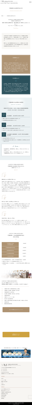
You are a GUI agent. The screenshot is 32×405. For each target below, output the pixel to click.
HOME (2, 378)
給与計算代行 (3, 396)
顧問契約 (2, 398)
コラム (2, 383)
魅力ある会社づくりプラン (5, 390)
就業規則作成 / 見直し (4, 393)
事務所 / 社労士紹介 (4, 381)
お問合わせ (3, 384)
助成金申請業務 (3, 395)
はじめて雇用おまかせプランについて (16, 309)
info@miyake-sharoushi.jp (5, 372)
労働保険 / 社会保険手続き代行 (6, 392)
